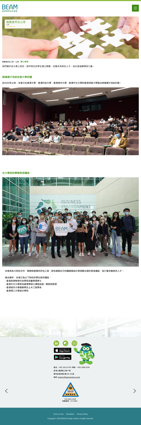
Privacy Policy (82, 414)
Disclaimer (70, 414)
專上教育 (24, 62)
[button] (6, 391)
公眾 (17, 62)
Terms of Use (58, 414)
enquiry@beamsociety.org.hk (69, 377)
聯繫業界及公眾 (8, 62)
